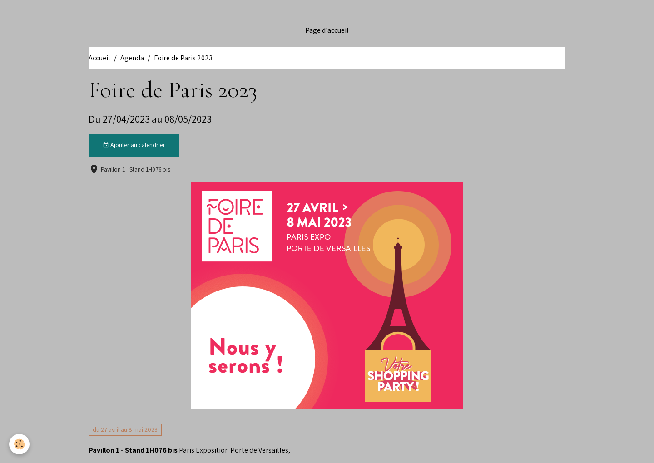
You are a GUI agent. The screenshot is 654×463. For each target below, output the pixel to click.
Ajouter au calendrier (134, 145)
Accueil (99, 58)
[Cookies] (19, 444)
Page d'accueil (327, 30)
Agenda (132, 58)
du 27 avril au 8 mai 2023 (125, 429)
